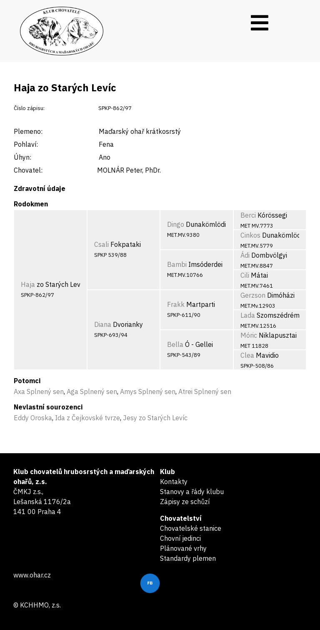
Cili (244, 275)
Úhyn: (22, 157)
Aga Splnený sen (92, 391)
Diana (102, 324)
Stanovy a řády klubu (192, 491)
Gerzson (252, 295)
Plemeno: (28, 131)
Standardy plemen (188, 558)
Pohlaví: (26, 144)
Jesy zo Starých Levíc (155, 418)
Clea (247, 355)
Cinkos (250, 235)
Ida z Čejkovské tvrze (87, 418)
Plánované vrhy (183, 548)
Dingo (175, 224)
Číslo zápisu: (29, 108)
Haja (28, 284)
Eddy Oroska (33, 418)
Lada (247, 315)
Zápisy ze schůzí (185, 501)
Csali (101, 244)
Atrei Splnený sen (204, 391)
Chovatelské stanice (190, 528)
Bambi (177, 264)
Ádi (245, 255)
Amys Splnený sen (147, 391)
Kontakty (174, 481)
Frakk (176, 304)
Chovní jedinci (180, 538)
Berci (248, 215)
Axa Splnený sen (39, 391)
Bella (175, 344)
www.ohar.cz (32, 575)
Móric (248, 335)
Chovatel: (28, 170)
